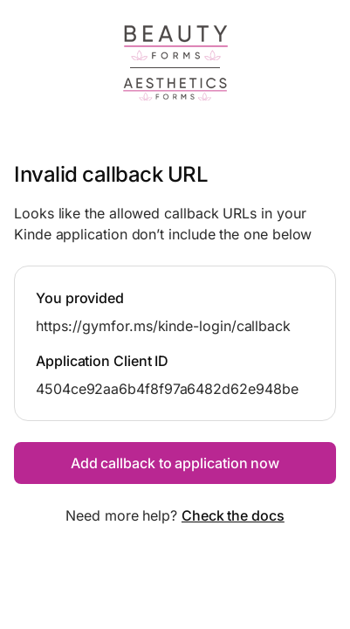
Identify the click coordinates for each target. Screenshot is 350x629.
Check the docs (233, 515)
